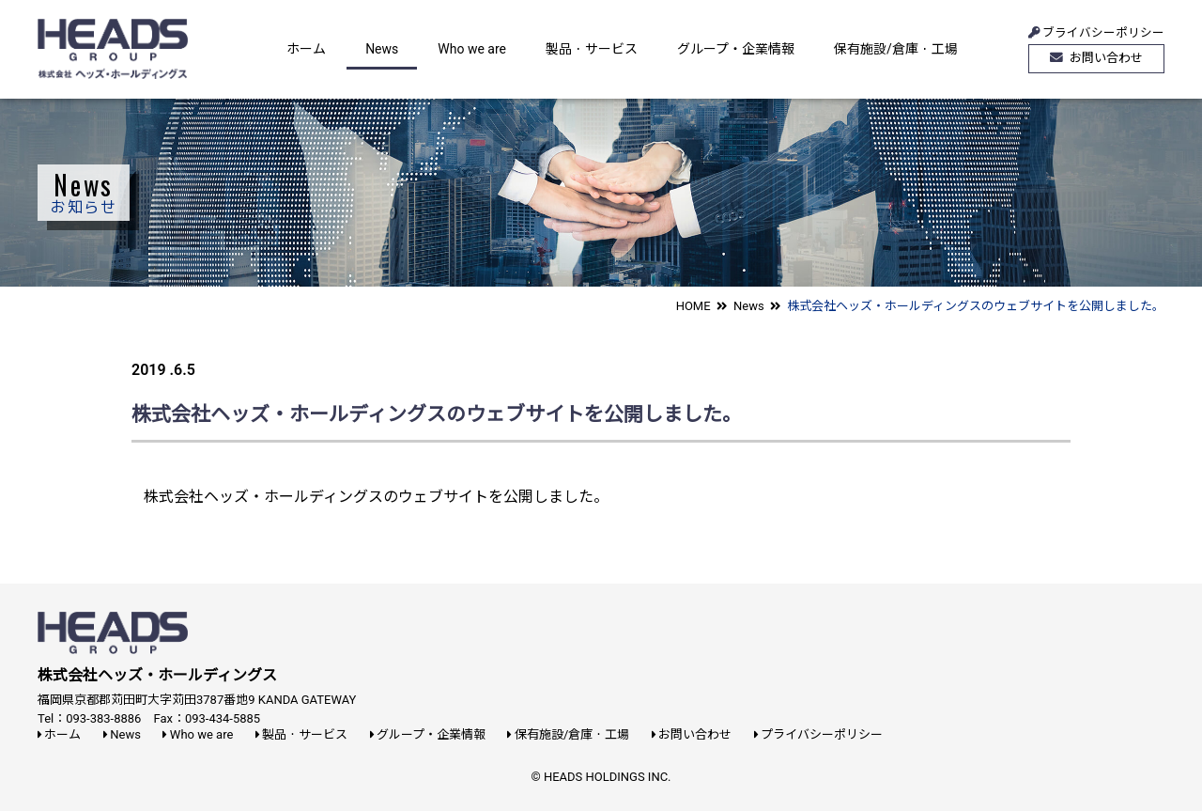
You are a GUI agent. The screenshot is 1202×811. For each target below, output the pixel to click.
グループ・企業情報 (735, 48)
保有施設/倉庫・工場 (896, 48)
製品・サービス (592, 48)
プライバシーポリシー (818, 734)
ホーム (306, 48)
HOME (693, 306)
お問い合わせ (1096, 58)
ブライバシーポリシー (1095, 29)
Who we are (472, 48)
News (381, 48)
